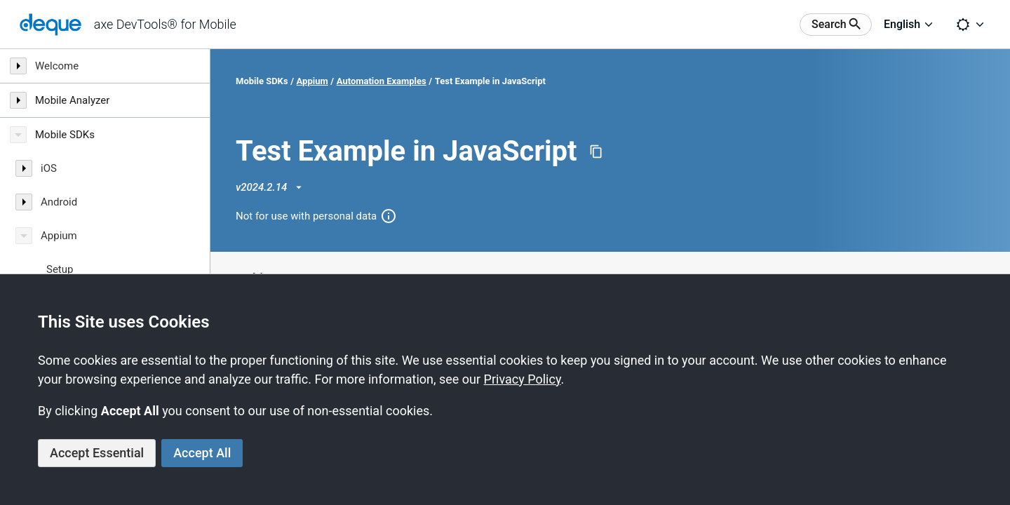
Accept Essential (97, 452)
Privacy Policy (522, 379)
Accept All (202, 452)
